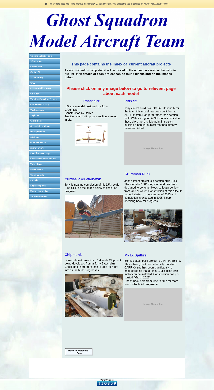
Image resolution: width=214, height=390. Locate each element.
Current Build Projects (40, 88)
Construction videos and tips (43, 158)
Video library (36, 164)
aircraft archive (37, 148)
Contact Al (35, 72)
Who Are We (36, 61)
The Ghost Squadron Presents (43, 99)
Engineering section (39, 191)
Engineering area (38, 186)
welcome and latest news (41, 56)
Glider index (35, 121)
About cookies (161, 4)
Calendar (34, 94)
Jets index (34, 137)
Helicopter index (37, 131)
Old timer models (38, 142)
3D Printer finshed (38, 196)
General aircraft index (40, 126)
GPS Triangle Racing (39, 104)
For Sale (34, 180)
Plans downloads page (40, 153)
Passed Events (36, 169)
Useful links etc (37, 175)
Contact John (36, 66)
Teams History (36, 77)
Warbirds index (37, 110)
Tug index (34, 115)
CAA (32, 83)
